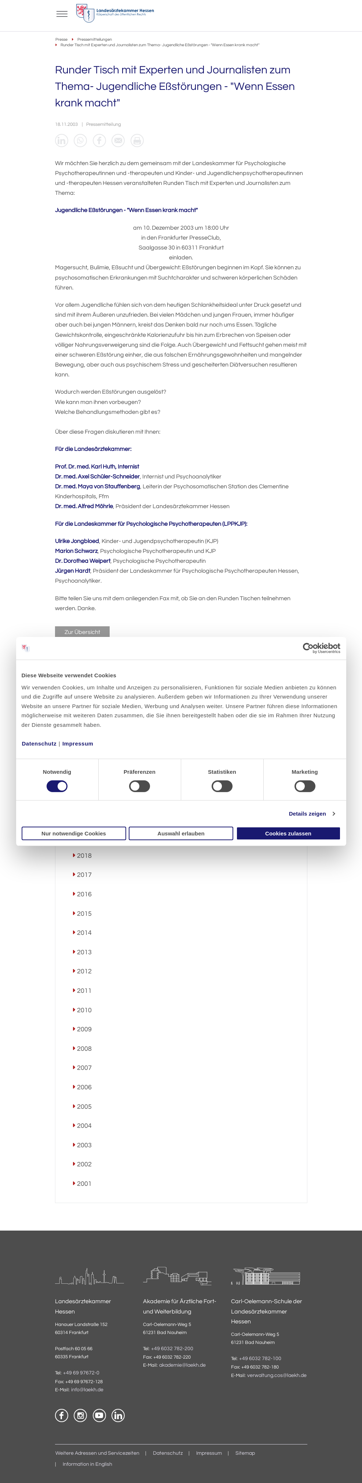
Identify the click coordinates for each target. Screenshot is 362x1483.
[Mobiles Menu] (62, 13)
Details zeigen (307, 813)
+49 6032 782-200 (172, 1349)
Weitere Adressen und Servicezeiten (97, 1453)
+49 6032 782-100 (260, 1359)
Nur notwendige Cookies (73, 833)
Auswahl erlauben (180, 833)
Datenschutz (39, 743)
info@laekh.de (87, 1389)
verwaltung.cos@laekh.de (277, 1375)
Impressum (78, 743)
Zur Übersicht (82, 632)
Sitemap (245, 1453)
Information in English (87, 1464)
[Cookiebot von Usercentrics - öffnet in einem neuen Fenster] (309, 648)
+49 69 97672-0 (81, 1373)
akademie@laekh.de (182, 1365)
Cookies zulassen (288, 833)
